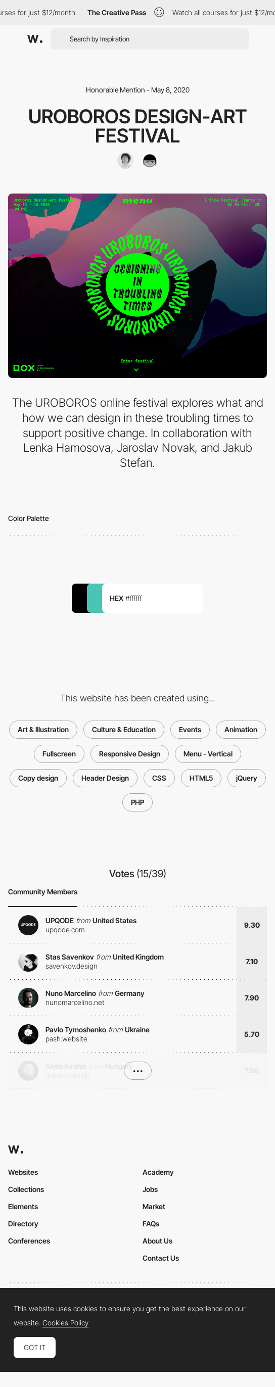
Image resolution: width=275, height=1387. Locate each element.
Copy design (38, 778)
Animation (240, 729)
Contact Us (161, 1258)
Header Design (105, 778)
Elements (23, 1206)
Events (190, 729)
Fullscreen (59, 753)
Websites (23, 1172)
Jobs (150, 1189)
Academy (158, 1172)
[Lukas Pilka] (125, 161)
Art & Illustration (43, 729)
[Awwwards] (34, 39)
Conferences (29, 1240)
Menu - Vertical (208, 753)
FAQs (151, 1223)
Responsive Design (129, 753)
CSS (159, 778)
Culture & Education (124, 729)
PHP (137, 802)
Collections (26, 1189)
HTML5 (201, 778)
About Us (157, 1240)
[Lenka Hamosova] (150, 161)
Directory (23, 1223)
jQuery (246, 778)
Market (154, 1206)
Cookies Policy (65, 1322)
